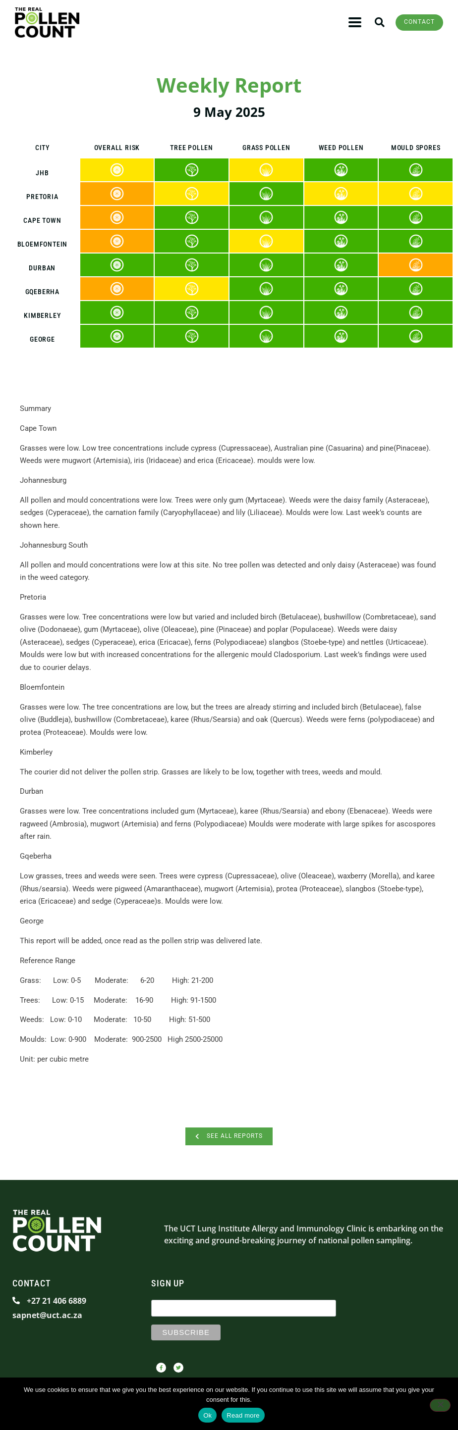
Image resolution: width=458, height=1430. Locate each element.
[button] (376, 22)
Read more (243, 1415)
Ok (207, 1415)
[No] (440, 1405)
